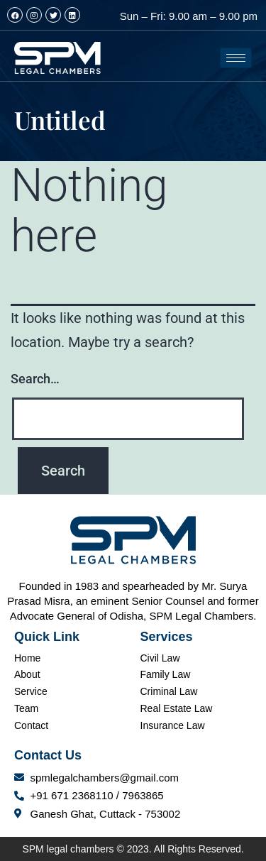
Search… (35, 378)
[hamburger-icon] (236, 58)
